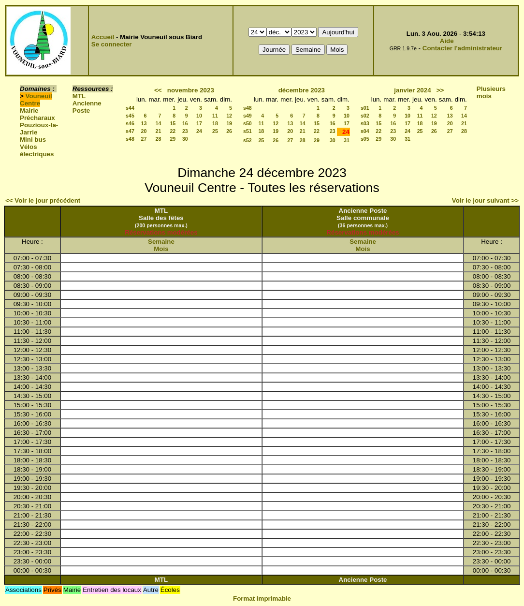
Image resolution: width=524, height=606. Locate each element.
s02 (365, 115)
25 (215, 131)
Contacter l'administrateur (462, 48)
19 (229, 123)
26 (229, 131)
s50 (247, 123)
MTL (79, 96)
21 (158, 131)
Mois (161, 248)
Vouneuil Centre (36, 99)
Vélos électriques (37, 150)
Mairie (29, 110)
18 (215, 123)
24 (199, 131)
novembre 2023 (190, 90)
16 (185, 123)
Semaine (161, 241)
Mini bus (33, 139)
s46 (130, 123)
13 (144, 123)
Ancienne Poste (87, 107)
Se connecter (111, 44)
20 (144, 131)
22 (172, 131)
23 (185, 131)
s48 (130, 139)
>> (440, 90)
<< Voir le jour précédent (42, 200)
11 (215, 115)
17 (199, 123)
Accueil (102, 37)
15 (172, 123)
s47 (130, 131)
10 (199, 115)
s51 (247, 131)
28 (158, 139)
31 (346, 140)
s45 (130, 115)
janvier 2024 (412, 90)
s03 (365, 123)
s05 (365, 139)
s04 (365, 131)
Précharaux (37, 117)
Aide (447, 40)
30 (185, 139)
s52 (247, 140)
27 (144, 139)
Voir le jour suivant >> (485, 200)
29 (172, 139)
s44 (130, 108)
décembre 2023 (301, 90)
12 (229, 115)
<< (158, 90)
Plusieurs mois (491, 92)
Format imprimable (262, 598)
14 (158, 123)
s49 (247, 115)
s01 (365, 108)
